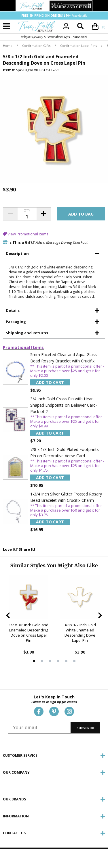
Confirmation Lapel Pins (78, 45)
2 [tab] (42, 661)
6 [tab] (74, 661)
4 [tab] (58, 661)
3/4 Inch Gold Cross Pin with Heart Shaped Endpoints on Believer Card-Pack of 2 (63, 405)
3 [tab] (50, 661)
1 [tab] (34, 661)
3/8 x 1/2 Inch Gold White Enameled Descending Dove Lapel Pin (80, 632)
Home (7, 45)
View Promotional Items (25, 234)
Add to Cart (50, 382)
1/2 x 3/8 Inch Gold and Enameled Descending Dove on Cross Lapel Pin (28, 632)
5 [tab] (66, 661)
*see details (79, 16)
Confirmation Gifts (36, 45)
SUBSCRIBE (85, 728)
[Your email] (39, 727)
